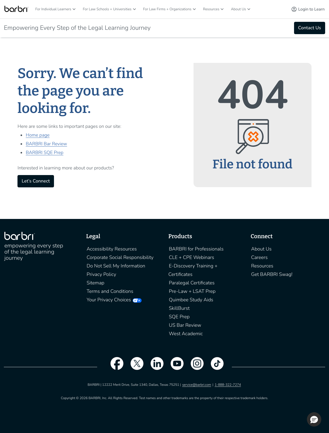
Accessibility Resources (112, 249)
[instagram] (194, 367)
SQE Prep (179, 316)
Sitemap (95, 283)
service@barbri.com (196, 384)
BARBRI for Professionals (196, 249)
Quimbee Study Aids (191, 299)
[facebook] (114, 367)
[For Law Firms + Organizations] (194, 9)
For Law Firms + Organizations (167, 9)
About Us (238, 9)
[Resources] (222, 9)
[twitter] (134, 367)
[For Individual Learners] (74, 9)
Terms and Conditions (110, 291)
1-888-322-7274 (228, 384)
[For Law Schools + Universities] (134, 9)
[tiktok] (214, 367)
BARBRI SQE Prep (44, 153)
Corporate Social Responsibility (120, 257)
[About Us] (249, 9)
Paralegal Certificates (192, 283)
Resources (211, 9)
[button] (314, 419)
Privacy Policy (101, 274)
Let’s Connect (36, 181)
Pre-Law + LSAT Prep (192, 291)
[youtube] (174, 367)
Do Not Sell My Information (116, 266)
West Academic (186, 333)
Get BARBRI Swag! (272, 274)
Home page (37, 135)
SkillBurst (179, 308)
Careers (259, 257)
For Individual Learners (53, 9)
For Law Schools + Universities (107, 9)
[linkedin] (154, 367)
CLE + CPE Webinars (191, 257)
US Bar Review (185, 325)
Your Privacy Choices (109, 299)
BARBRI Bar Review (46, 144)
